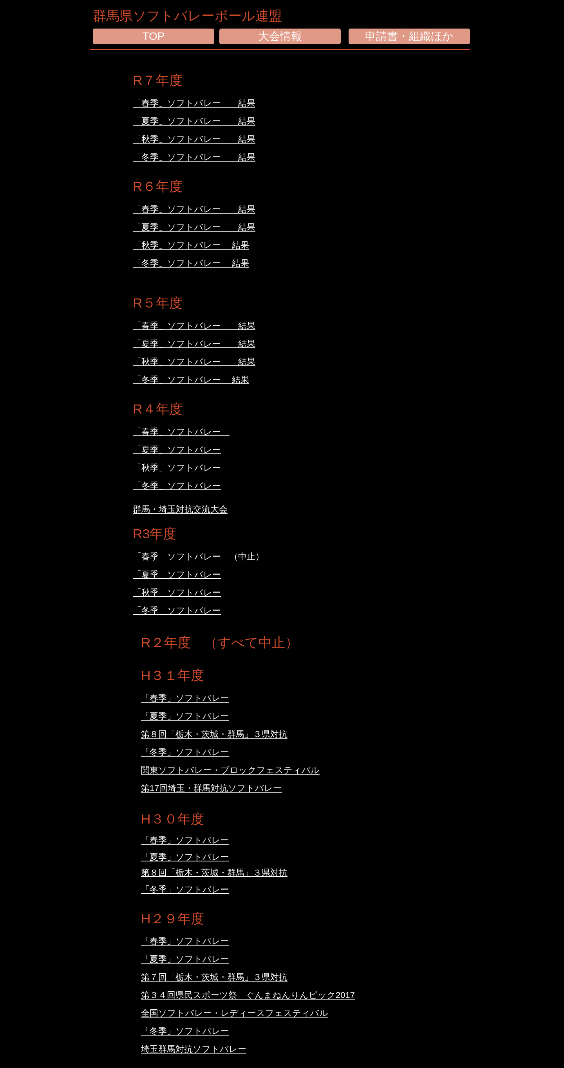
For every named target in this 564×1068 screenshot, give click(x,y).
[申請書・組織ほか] (409, 36)
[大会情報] (280, 36)
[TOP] (153, 36)
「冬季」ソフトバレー (177, 610)
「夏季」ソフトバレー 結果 (194, 227)
